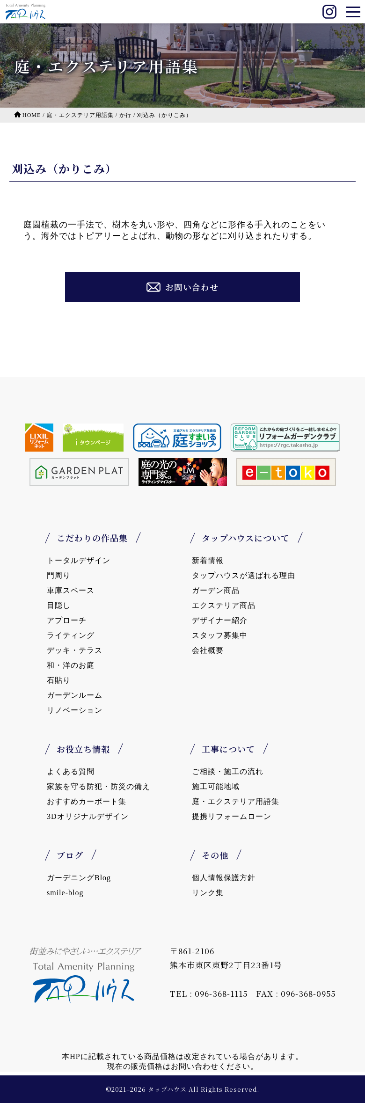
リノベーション (74, 710)
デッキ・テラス (74, 650)
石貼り (59, 680)
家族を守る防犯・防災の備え (98, 786)
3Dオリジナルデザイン (88, 816)
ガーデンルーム (74, 695)
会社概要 (208, 650)
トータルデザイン (78, 560)
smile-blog (65, 893)
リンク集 (208, 893)
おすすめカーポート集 (86, 801)
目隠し (59, 605)
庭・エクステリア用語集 (235, 801)
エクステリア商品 (224, 605)
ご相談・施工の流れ (227, 771)
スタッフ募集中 (220, 635)
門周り (59, 575)
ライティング (71, 635)
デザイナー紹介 (220, 620)
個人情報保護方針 (224, 878)
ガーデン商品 (216, 590)
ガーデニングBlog (79, 878)
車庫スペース (71, 590)
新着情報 (208, 560)
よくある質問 (71, 771)
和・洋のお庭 (71, 665)
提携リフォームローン (231, 816)
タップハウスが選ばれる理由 (243, 575)
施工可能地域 (216, 786)
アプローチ (67, 620)
